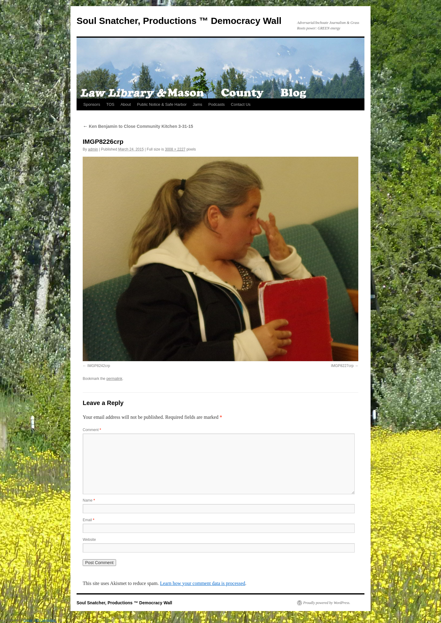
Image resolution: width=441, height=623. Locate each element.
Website (89, 539)
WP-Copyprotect (45, 620)
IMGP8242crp (98, 366)
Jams (197, 104)
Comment (92, 430)
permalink (114, 378)
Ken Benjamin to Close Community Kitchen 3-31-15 (138, 126)
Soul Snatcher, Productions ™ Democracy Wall (179, 21)
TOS (110, 104)
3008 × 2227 (175, 149)
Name (89, 500)
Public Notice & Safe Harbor (162, 104)
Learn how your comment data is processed (202, 583)
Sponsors (91, 104)
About (125, 104)
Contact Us (241, 104)
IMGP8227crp (342, 366)
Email (88, 520)
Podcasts (216, 104)
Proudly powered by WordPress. (326, 603)
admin (93, 149)
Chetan (28, 620)
